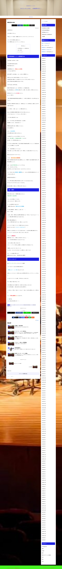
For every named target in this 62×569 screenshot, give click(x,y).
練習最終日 (44, 47)
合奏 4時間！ (20, 50)
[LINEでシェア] (25, 25)
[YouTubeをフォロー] (25, 317)
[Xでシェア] (15, 25)
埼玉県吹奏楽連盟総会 (45, 30)
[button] (31, 25)
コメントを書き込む (23, 374)
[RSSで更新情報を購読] (28, 317)
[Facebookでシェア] (20, 25)
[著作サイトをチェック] (18, 317)
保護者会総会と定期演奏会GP (47, 34)
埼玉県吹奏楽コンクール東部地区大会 (23, 48)
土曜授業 (43, 36)
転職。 (43, 43)
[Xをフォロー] (19, 317)
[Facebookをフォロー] (21, 317)
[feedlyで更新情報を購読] (27, 317)
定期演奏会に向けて (45, 32)
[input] (48, 21)
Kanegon (46, 43)
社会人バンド (9, 306)
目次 (22, 45)
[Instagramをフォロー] (23, 317)
